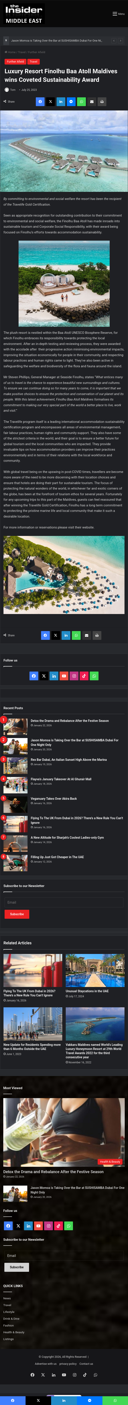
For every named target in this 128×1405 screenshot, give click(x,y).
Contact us (86, 1363)
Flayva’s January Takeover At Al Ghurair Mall (61, 779)
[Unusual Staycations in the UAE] (95, 970)
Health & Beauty (13, 1332)
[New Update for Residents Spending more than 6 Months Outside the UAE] (32, 1024)
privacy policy (67, 1363)
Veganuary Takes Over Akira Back (54, 798)
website (87, 527)
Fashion (8, 1325)
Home (10, 52)
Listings (8, 1339)
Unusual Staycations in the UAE (87, 991)
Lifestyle (8, 1312)
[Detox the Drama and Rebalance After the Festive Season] (15, 727)
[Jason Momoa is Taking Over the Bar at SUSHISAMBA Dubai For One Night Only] (15, 746)
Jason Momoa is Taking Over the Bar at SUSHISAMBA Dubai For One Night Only (61, 40)
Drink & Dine (11, 1318)
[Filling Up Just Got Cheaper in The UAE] (15, 863)
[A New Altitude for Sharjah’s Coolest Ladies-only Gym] (15, 843)
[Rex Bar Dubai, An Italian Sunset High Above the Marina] (15, 766)
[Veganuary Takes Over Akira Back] (15, 804)
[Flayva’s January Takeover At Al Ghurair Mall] (15, 785)
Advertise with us (46, 1363)
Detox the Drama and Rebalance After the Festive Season (70, 721)
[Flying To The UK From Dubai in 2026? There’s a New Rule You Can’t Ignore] (15, 824)
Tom (13, 89)
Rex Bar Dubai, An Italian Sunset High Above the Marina (69, 759)
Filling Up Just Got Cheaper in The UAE (57, 857)
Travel (22, 52)
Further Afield (36, 52)
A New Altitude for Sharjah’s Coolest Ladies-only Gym (67, 837)
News (7, 1298)
